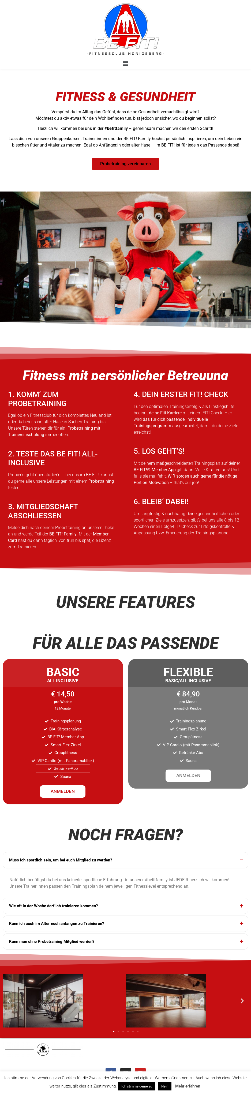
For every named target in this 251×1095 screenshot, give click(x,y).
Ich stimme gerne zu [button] (136, 1086)
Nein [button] (164, 1086)
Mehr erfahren (187, 1086)
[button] (125, 63)
